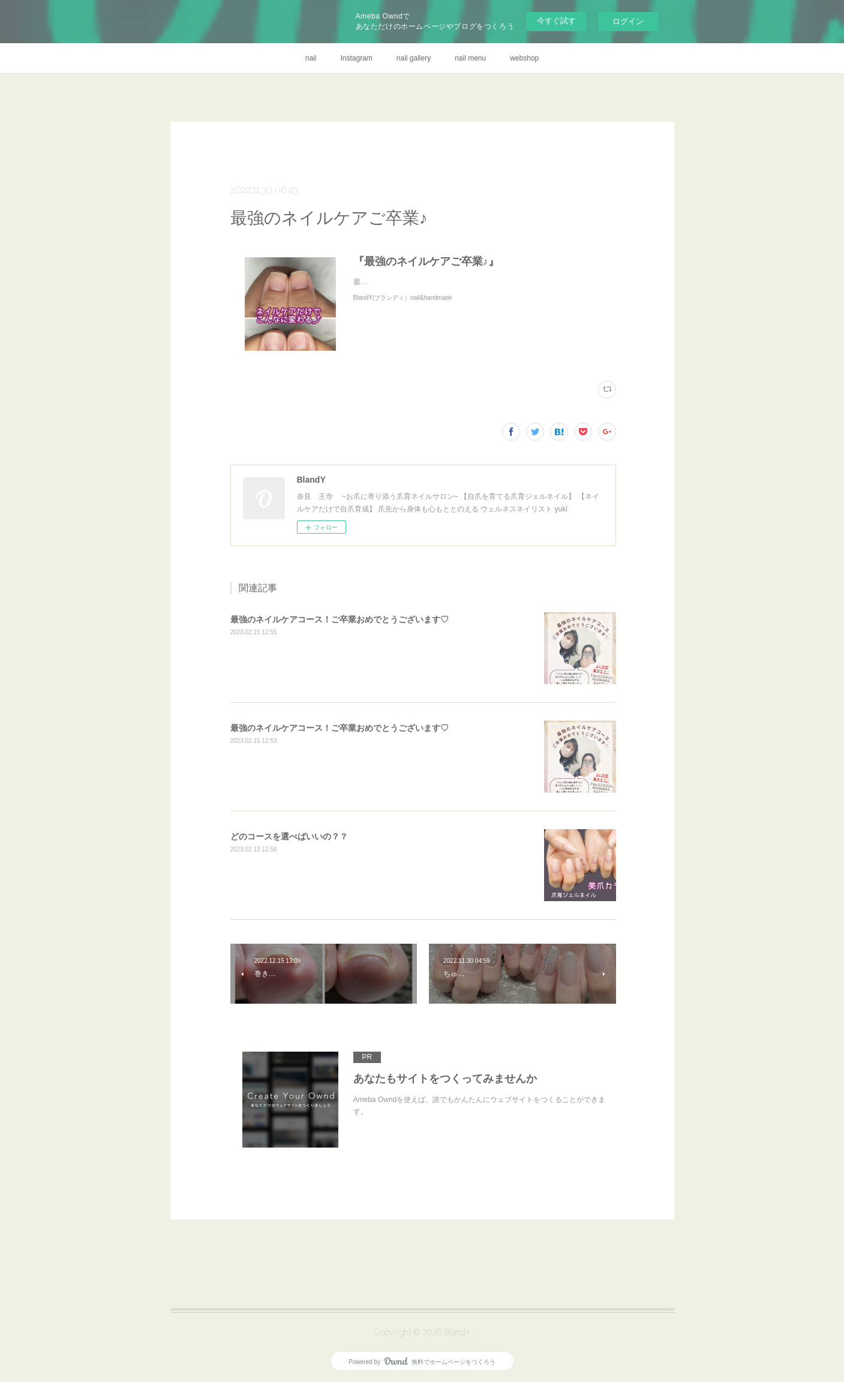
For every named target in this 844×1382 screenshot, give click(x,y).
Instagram (356, 58)
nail (311, 58)
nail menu (470, 58)
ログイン (628, 21)
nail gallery (414, 58)
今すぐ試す (556, 20)
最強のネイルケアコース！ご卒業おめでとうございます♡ (339, 619)
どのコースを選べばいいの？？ (289, 836)
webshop (524, 58)
